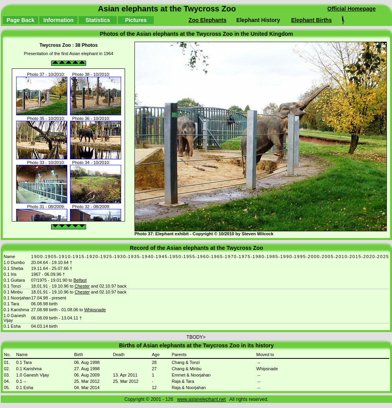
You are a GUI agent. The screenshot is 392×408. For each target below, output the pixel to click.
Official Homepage (352, 9)
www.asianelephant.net (201, 399)
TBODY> (196, 369)
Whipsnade (95, 309)
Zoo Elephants (207, 20)
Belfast (80, 280)
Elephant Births (311, 20)
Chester (82, 286)
